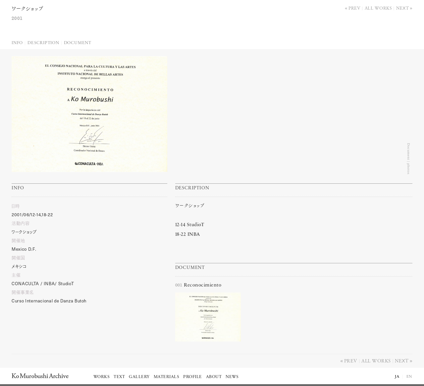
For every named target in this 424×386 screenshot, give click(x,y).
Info (17, 43)
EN (409, 377)
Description (43, 43)
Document (77, 43)
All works (378, 7)
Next (402, 7)
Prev (354, 7)
